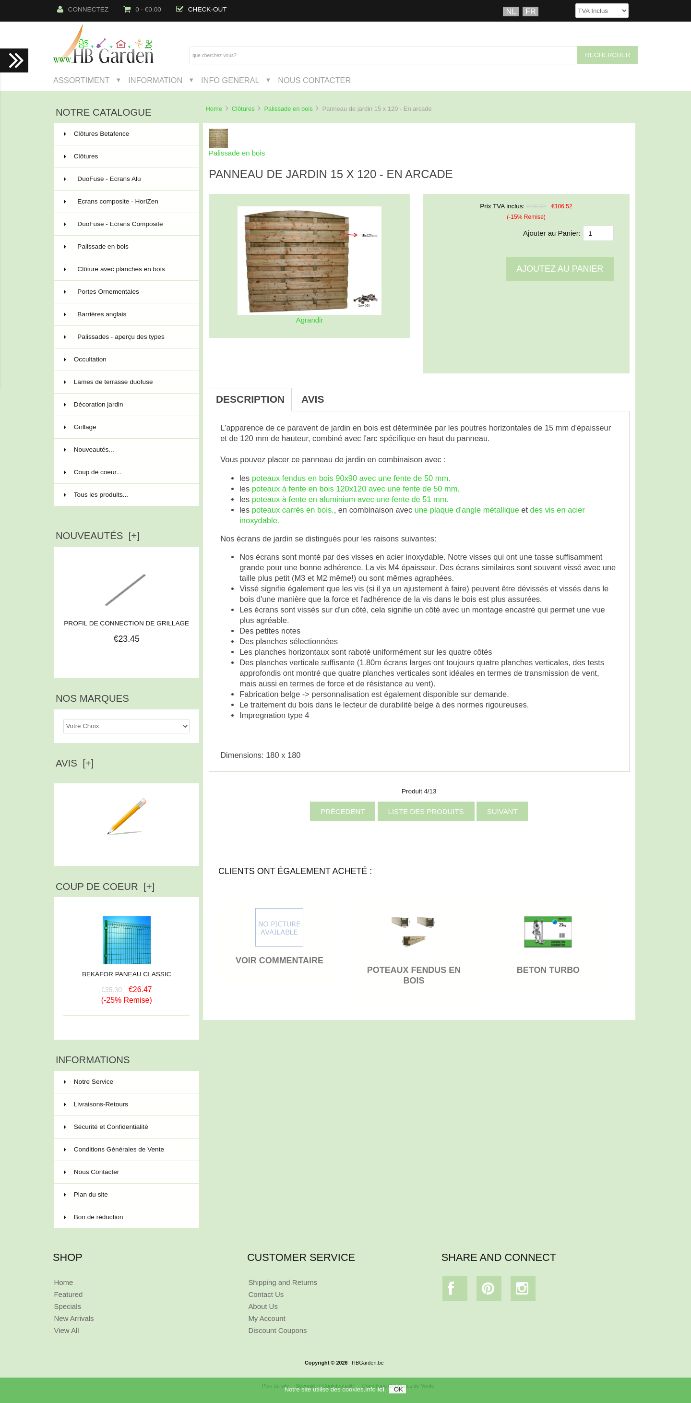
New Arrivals (74, 1318)
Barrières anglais (126, 314)
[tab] (343, 394)
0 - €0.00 (142, 9)
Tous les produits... (96, 494)
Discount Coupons (277, 1330)
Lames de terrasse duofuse (126, 382)
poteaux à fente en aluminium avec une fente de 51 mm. (350, 499)
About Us (263, 1306)
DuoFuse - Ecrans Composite (126, 224)
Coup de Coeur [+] (105, 886)
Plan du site (86, 1194)
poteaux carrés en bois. (293, 509)
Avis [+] (75, 763)
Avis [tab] (312, 399)
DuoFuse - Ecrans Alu (126, 179)
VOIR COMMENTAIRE (279, 960)
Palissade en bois (288, 108)
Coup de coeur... (93, 472)
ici (380, 1389)
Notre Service (88, 1081)
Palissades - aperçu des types (126, 337)
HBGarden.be (368, 1363)
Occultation (126, 359)
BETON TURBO (548, 970)
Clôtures (243, 108)
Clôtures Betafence (126, 134)
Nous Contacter (314, 80)
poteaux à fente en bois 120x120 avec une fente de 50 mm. (356, 488)
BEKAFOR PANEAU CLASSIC (126, 970)
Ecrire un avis (127, 847)
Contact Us (266, 1294)
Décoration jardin (126, 404)
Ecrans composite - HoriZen (126, 201)
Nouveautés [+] (98, 535)
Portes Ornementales (126, 292)
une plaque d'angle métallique (467, 509)
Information (155, 80)
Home (213, 108)
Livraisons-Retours (96, 1104)
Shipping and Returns (282, 1282)
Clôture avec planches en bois (126, 269)
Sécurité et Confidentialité (106, 1126)
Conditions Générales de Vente (114, 1149)
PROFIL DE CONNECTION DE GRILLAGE (126, 623)
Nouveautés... (89, 449)
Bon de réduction (93, 1217)
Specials (67, 1306)
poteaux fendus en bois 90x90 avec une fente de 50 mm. (351, 478)
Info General (230, 80)
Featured (68, 1294)
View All (66, 1330)
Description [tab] (250, 399)
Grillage (126, 427)
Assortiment (81, 80)
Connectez (83, 9)
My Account (266, 1318)
